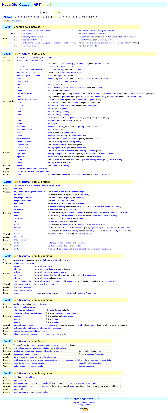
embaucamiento (51, 360)
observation (130, 37)
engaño (61, 360)
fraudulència (18, 351)
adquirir (17, 334)
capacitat (17, 325)
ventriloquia (26, 281)
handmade (54, 210)
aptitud (16, 331)
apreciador (20, 64)
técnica (44, 331)
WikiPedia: (17, 21)
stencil (66, 91)
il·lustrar (19, 109)
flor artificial (18, 210)
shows (75, 175)
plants (125, 213)
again (55, 124)
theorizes (63, 139)
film (39, 73)
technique (114, 216)
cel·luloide (20, 73)
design (56, 157)
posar (18, 121)
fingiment (35, 354)
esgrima (17, 319)
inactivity (59, 70)
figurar (27, 76)
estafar (40, 366)
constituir (19, 76)
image (58, 76)
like (112, 207)
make (50, 85)
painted (80, 136)
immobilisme (40, 70)
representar (36, 76)
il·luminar (19, 106)
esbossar (19, 85)
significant (104, 31)
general (73, 118)
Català (7, 26)
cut (57, 103)
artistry (20, 287)
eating (92, 151)
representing (91, 160)
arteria (30, 43)
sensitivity (82, 175)
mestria (33, 37)
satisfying (52, 243)
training (110, 40)
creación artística (27, 172)
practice (119, 37)
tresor (20, 219)
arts (53, 198)
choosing (70, 151)
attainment (57, 328)
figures (58, 148)
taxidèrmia (18, 275)
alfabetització (30, 310)
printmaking (79, 198)
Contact (101, 398)
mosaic (17, 225)
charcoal (75, 82)
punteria (17, 322)
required (93, 325)
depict (50, 109)
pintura (19, 163)
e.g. (105, 160)
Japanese (55, 160)
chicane (33, 357)
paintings (72, 106)
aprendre (24, 334)
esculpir (19, 88)
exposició (33, 100)
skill (15, 328)
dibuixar (19, 79)
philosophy (66, 97)
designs (67, 148)
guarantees (99, 64)
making (61, 79)
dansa (20, 204)
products (85, 34)
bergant (22, 363)
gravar (18, 103)
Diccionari (8, 17)
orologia (17, 272)
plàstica (29, 201)
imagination (95, 175)
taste (93, 97)
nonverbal (67, 204)
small (79, 225)
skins (55, 275)
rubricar (19, 136)
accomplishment (24, 328)
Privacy (80, 405)
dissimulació (18, 354)
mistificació (47, 351)
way (51, 94)
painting (58, 112)
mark (50, 91)
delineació (20, 145)
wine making (47, 266)
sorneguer (42, 363)
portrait (57, 130)
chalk (91, 79)
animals (106, 213)
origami (19, 160)
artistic (70, 121)
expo (27, 100)
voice (57, 281)
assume (51, 121)
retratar (29, 130)
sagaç (34, 363)
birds (119, 160)
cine (34, 73)
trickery (16, 357)
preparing (82, 151)
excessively (52, 222)
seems (69, 281)
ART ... (39, 4)
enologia (17, 266)
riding (64, 316)
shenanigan (51, 357)
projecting (46, 281)
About (57, 13)
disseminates (65, 73)
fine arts (78, 228)
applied (133, 97)
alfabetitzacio (19, 310)
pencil (85, 79)
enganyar (23, 366)
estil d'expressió (22, 94)
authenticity (68, 64)
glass (105, 225)
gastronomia (21, 151)
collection (53, 100)
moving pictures (77, 73)
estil (31, 94)
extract (120, 43)
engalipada (46, 43)
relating (51, 246)
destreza (28, 331)
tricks (89, 43)
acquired (101, 40)
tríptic (16, 231)
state (51, 70)
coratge (26, 37)
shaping (59, 88)
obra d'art (17, 228)
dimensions (81, 148)
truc (61, 351)
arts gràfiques (19, 198)
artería (33, 360)
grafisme (29, 198)
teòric (18, 139)
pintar (18, 112)
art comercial (19, 195)
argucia (22, 360)
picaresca (94, 360)
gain (48, 334)
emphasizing (101, 97)
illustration (64, 109)
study (109, 37)
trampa (55, 351)
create (50, 76)
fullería (86, 360)
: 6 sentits (22, 53)
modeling (70, 201)
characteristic (111, 94)
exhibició (19, 100)
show (50, 133)
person (130, 94)
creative (65, 175)
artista (18, 175)
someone (104, 43)
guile (39, 357)
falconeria (17, 269)
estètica (19, 97)
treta (109, 360)
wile (44, 357)
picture (66, 133)
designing (46, 272)
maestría (21, 290)
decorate (51, 136)
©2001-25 (67, 398)
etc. (96, 79)
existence (81, 234)
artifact (53, 234)
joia (15, 219)
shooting (55, 322)
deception (97, 363)
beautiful (94, 31)
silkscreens (96, 157)
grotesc (17, 213)
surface (105, 79)
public (92, 100)
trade (68, 313)
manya (40, 313)
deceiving (90, 354)
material (99, 88)
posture (59, 121)
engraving (60, 154)
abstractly (60, 127)
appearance (91, 275)
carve (50, 103)
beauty (83, 97)
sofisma (73, 43)
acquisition (47, 328)
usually (112, 43)
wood (79, 88)
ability (83, 40)
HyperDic (9, 4)
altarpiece (80, 207)
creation (85, 31)
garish (60, 222)
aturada (19, 70)
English (76, 403)
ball (15, 204)
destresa (26, 40)
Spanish (84, 403)
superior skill (85, 37)
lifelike (83, 275)
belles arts (27, 34)
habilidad (36, 331)
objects (99, 160)
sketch (57, 85)
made (71, 225)
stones (88, 154)
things (111, 31)
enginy (24, 325)
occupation (59, 313)
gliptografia (20, 154)
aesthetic (60, 243)
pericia (29, 290)
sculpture (113, 228)
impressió (20, 157)
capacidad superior (25, 392)
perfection (79, 219)
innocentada (29, 351)
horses (70, 316)
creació (19, 166)
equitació (17, 316)
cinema (28, 73)
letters (73, 136)
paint (50, 124)
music (93, 94)
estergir (19, 91)
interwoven (114, 213)
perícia (40, 37)
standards (68, 243)
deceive (97, 43)
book (118, 207)
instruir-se (33, 334)
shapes (82, 160)
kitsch (16, 222)
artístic (16, 243)
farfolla (65, 43)
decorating (71, 142)
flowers (111, 160)
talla (26, 148)
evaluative (114, 97)
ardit (25, 43)
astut (16, 363)
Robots (88, 405)
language (78, 94)
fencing (55, 319)
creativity (101, 34)
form (59, 204)
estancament (29, 70)
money (127, 43)
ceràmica (19, 142)
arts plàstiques (19, 201)
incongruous (71, 213)
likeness (67, 76)
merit (128, 228)
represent (52, 79)
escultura (19, 148)
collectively (56, 186)
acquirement (37, 328)
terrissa (28, 142)
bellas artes (23, 240)
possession (51, 325)
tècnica (41, 40)
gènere (16, 216)
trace (55, 82)
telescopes (61, 278)
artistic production (40, 169)
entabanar (32, 366)
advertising (84, 195)
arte (18, 172)
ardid (16, 360)
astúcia (37, 43)
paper (73, 160)
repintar (19, 124)
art (17, 67)
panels (94, 207)
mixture (80, 213)
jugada (38, 351)
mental (79, 325)
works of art (83, 64)
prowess (27, 287)
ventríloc (17, 281)
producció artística (44, 31)
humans (95, 213)
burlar (16, 366)
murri (29, 363)
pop (17, 118)
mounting (46, 275)
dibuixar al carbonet (24, 82)
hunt (59, 269)
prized (59, 219)
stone (66, 88)
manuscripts (91, 106)
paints (69, 163)
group (138, 94)
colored (92, 225)
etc (79, 70)
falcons (52, 269)
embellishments (58, 106)
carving (51, 154)
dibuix (28, 145)
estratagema (56, 43)
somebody (90, 366)
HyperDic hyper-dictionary (85, 398)
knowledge (55, 334)
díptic (16, 207)
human (94, 34)
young (100, 118)
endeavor (71, 216)
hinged (107, 207)
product (61, 228)
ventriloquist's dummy (112, 281)
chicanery (24, 357)
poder (31, 325)
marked (82, 363)
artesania (17, 313)
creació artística (29, 31)
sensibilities (81, 243)
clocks (63, 272)
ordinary (90, 46)
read (59, 310)
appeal (79, 118)
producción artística (43, 172)
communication (78, 204)
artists (79, 246)
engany (28, 354)
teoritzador (26, 139)
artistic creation (26, 169)
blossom (72, 210)
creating (51, 148)
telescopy (17, 278)
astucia (40, 360)
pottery (78, 142)
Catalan (25, 4)
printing (77, 103)
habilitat (34, 40)
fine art (20, 237)
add (49, 106)
